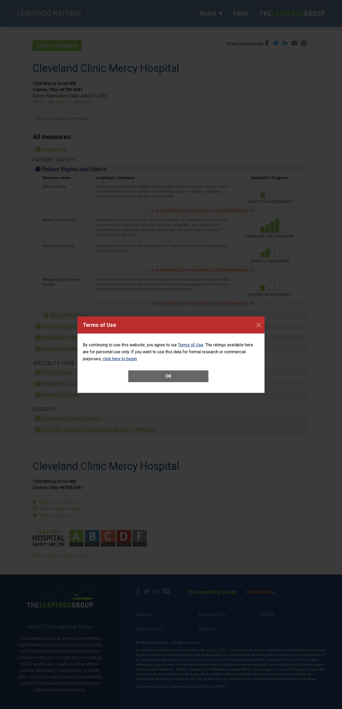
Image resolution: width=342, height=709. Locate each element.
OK (168, 376)
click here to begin (120, 358)
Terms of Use (190, 344)
